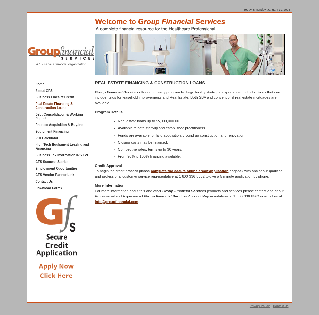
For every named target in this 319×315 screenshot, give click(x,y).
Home (40, 84)
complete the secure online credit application (190, 171)
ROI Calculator (47, 138)
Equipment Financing (52, 131)
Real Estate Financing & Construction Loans (54, 106)
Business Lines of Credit (55, 97)
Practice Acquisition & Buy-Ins (59, 125)
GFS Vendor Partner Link (55, 175)
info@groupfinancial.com (116, 202)
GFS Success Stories (52, 162)
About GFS (44, 90)
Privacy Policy (260, 306)
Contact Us (44, 181)
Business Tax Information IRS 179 (62, 155)
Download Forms (49, 188)
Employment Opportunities (57, 168)
